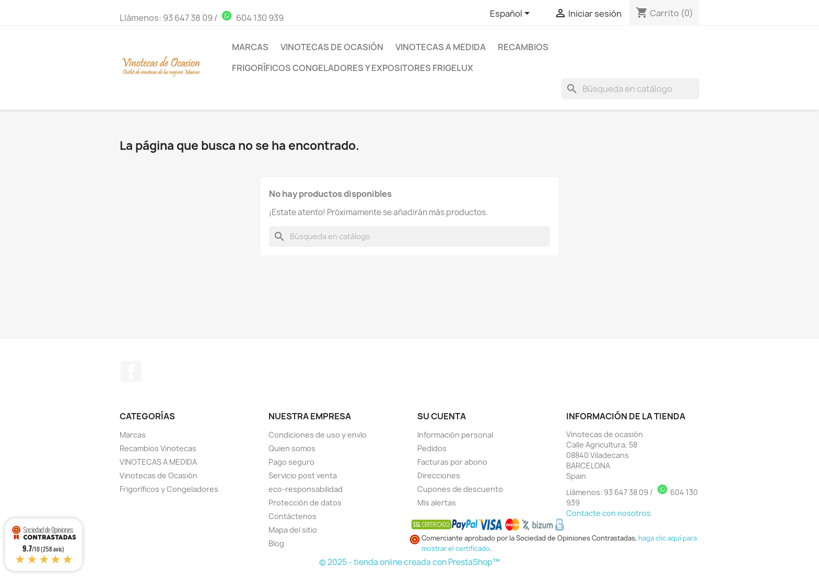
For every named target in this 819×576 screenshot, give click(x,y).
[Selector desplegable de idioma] (511, 14)
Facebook (131, 371)
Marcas (250, 47)
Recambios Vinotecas (158, 448)
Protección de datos (305, 503)
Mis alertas (436, 503)
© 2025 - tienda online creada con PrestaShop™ (409, 562)
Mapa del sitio (292, 530)
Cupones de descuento (460, 489)
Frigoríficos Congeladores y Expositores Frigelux (352, 68)
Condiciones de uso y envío (317, 435)
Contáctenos (292, 516)
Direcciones (438, 475)
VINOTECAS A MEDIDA (158, 462)
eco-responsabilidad (305, 489)
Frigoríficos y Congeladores (169, 489)
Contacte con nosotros (608, 513)
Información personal (455, 435)
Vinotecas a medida (440, 47)
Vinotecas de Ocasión (331, 47)
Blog (276, 543)
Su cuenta (441, 416)
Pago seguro (291, 462)
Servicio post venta (302, 475)
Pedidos (432, 448)
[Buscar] (630, 88)
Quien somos (291, 448)
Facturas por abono (452, 462)
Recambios (523, 47)
